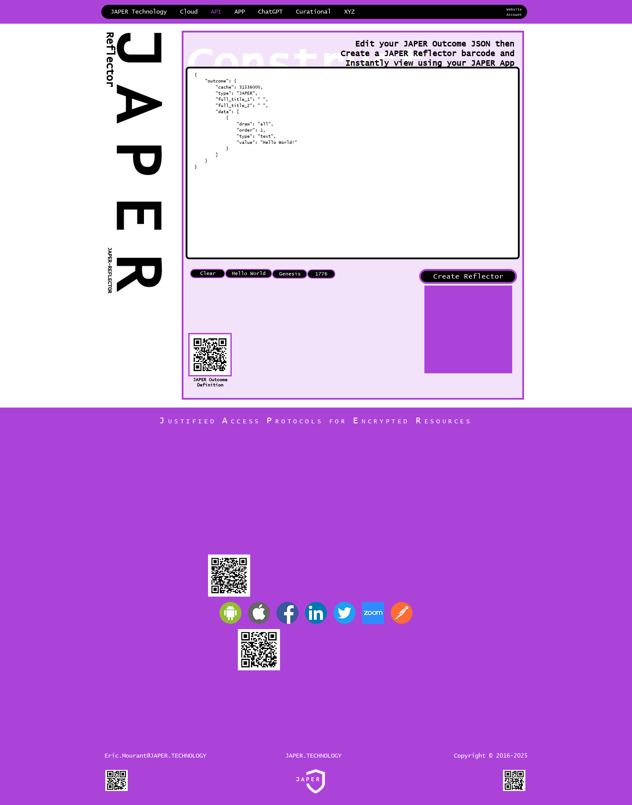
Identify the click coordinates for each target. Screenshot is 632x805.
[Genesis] (289, 275)
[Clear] (207, 275)
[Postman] (402, 615)
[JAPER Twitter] (345, 615)
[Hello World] (248, 275)
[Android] (230, 615)
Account (514, 15)
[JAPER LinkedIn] (316, 615)
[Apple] (259, 615)
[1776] (321, 275)
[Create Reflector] (468, 278)
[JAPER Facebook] (287, 615)
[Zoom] (373, 615)
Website (514, 9)
